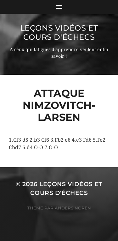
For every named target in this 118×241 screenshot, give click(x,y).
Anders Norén (73, 207)
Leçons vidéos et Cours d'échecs (59, 32)
